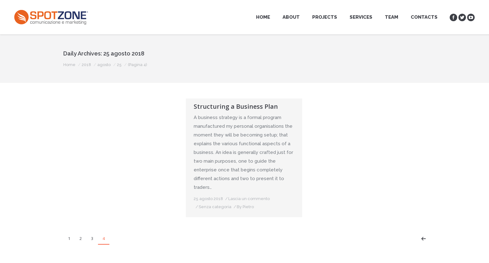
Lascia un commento (126, 190)
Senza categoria (92, 198)
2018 (86, 64)
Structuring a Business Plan (236, 106)
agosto (104, 64)
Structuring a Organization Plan (120, 106)
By (122, 198)
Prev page (423, 238)
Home (69, 64)
